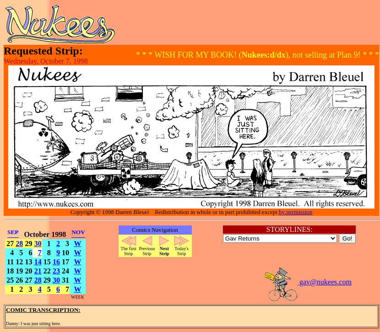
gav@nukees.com (308, 282)
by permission (295, 212)
